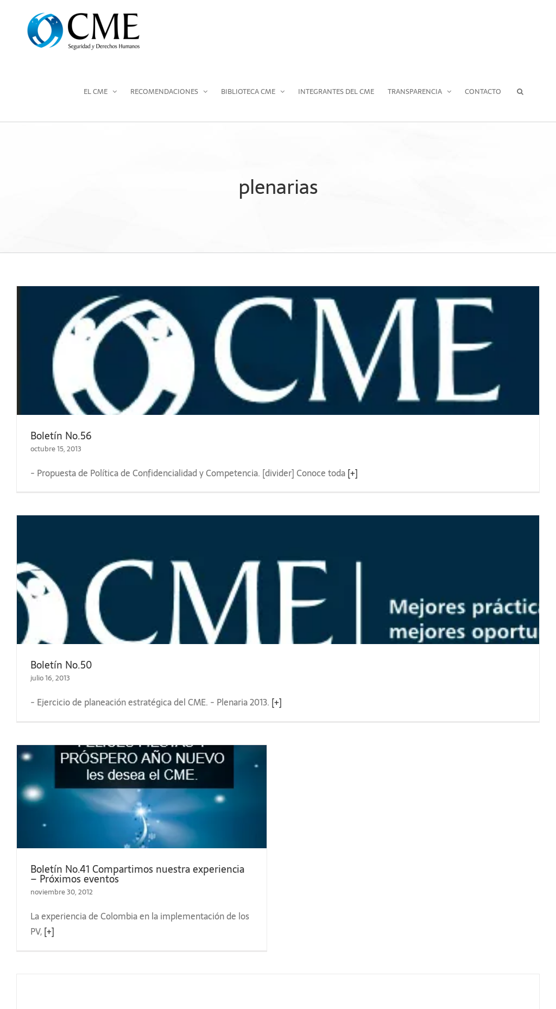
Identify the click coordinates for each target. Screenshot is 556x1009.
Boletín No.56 (61, 436)
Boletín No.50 (61, 665)
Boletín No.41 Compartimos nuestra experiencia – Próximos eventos (137, 874)
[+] (353, 473)
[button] (520, 91)
